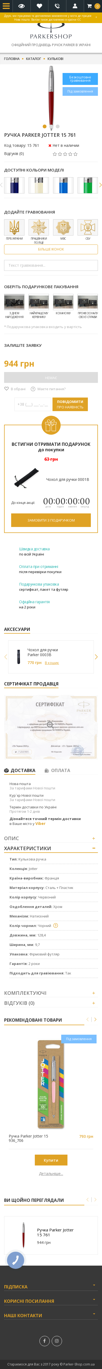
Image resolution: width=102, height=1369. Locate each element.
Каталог (33, 59)
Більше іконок (51, 249)
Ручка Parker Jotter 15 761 (55, 1232)
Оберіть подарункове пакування (41, 286)
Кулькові (55, 59)
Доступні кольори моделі (34, 170)
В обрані (18, 388)
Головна (12, 59)
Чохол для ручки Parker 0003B (42, 652)
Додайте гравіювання (29, 212)
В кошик (52, 662)
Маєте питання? (52, 388)
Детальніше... (51, 1174)
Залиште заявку (23, 345)
